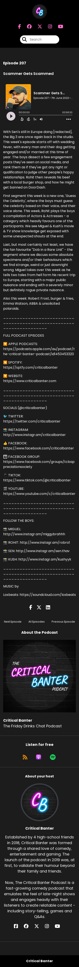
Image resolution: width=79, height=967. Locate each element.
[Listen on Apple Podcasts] (38, 757)
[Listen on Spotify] (52, 757)
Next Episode (12, 621)
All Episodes (36, 621)
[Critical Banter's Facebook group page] (27, 26)
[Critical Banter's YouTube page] (60, 926)
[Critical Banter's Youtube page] (58, 26)
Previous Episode (63, 621)
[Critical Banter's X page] (37, 26)
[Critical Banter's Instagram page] (47, 26)
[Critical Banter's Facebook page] (19, 26)
